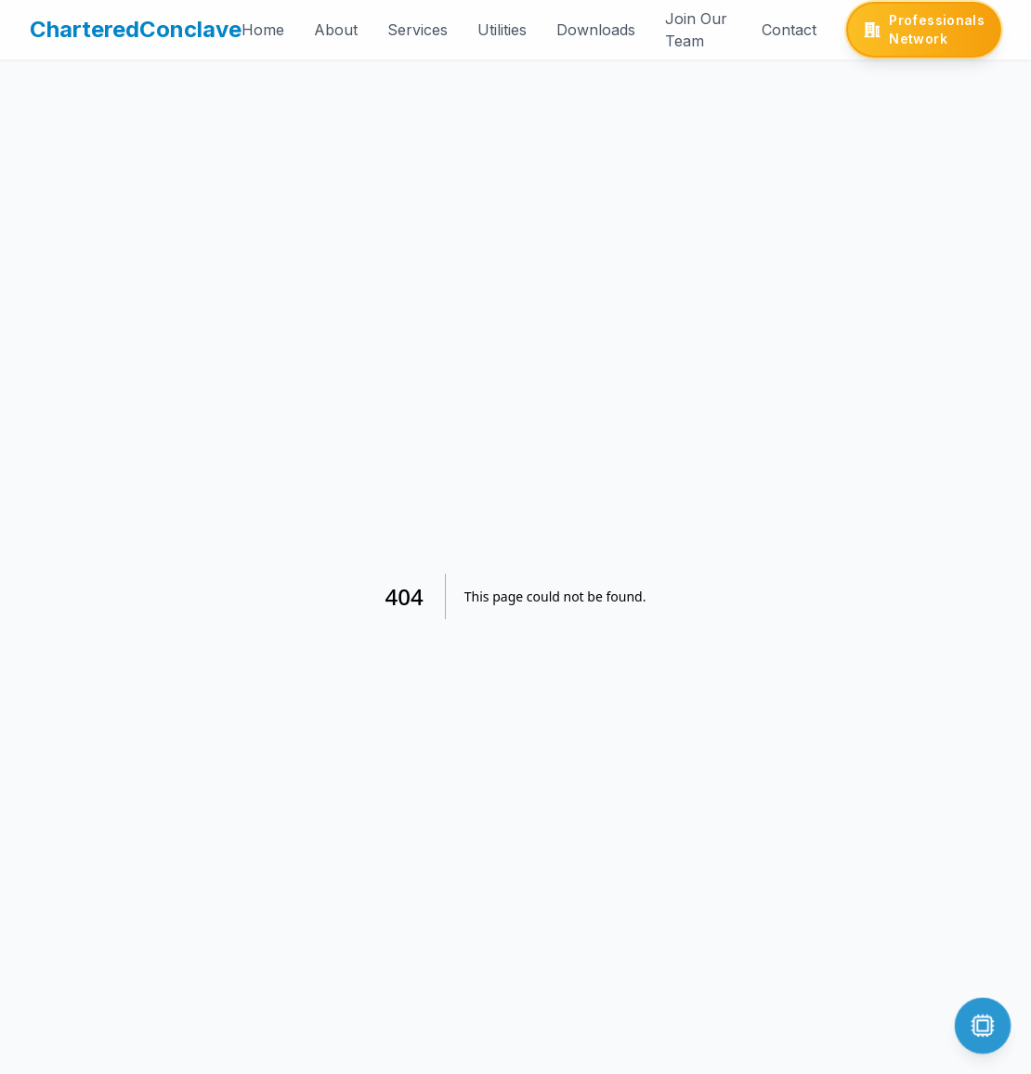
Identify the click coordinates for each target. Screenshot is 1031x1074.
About (336, 29)
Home (262, 29)
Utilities (502, 29)
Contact (789, 29)
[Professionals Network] (923, 30)
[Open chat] (982, 1025)
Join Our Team (696, 29)
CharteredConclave (135, 29)
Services (417, 29)
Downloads (595, 29)
